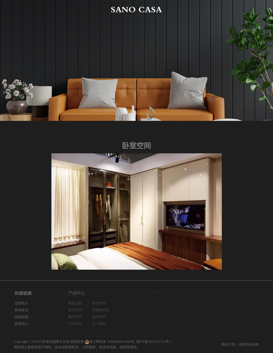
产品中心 (70, 9)
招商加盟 (227, 9)
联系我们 (252, 9)
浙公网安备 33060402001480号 (109, 341)
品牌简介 (45, 9)
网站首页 (21, 9)
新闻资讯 (202, 9)
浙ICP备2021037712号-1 (153, 341)
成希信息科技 (249, 344)
